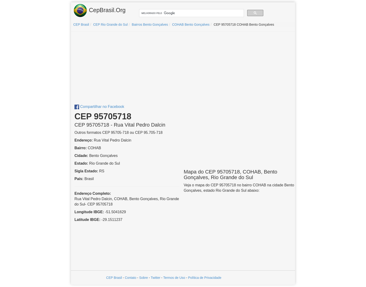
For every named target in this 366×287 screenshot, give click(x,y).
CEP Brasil (114, 278)
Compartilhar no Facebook (99, 107)
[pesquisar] (191, 13)
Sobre (143, 278)
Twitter (155, 278)
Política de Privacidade (204, 278)
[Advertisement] (183, 69)
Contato (130, 278)
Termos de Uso (174, 278)
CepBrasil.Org (99, 11)
